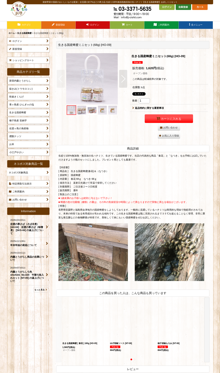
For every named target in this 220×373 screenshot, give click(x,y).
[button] (196, 25)
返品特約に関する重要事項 (148, 108)
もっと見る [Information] (40, 290)
